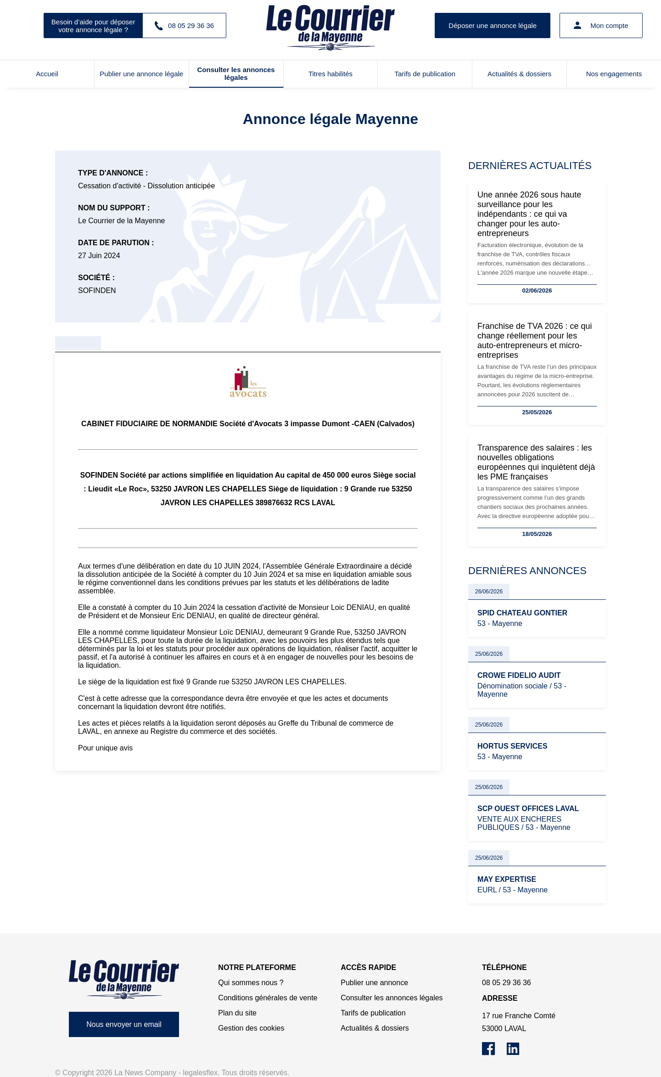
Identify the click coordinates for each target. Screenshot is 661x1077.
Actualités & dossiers (519, 74)
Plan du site (237, 1013)
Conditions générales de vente (267, 998)
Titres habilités (330, 74)
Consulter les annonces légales (236, 73)
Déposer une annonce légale (492, 25)
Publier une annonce (374, 983)
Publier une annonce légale (141, 74)
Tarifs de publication (425, 74)
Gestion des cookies (251, 1028)
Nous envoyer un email (124, 1024)
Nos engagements (614, 74)
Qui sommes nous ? (250, 983)
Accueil (47, 74)
